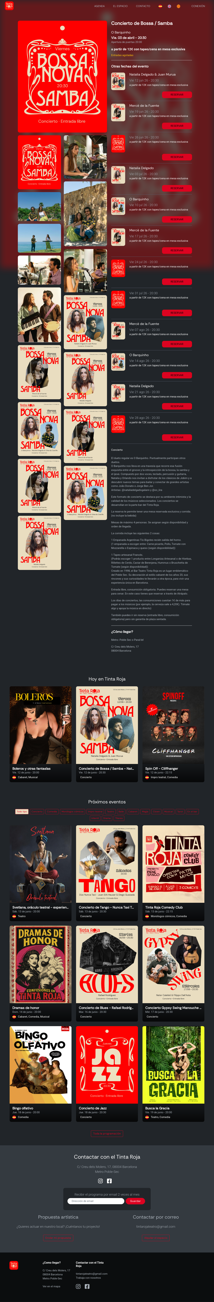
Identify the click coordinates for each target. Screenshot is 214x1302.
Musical (168, 811)
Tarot (180, 811)
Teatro (110, 811)
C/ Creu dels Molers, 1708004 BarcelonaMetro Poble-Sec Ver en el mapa (56, 1278)
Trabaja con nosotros (88, 1277)
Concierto (36, 811)
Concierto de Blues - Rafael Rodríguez (107, 1008)
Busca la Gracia (157, 1108)
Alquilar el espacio (155, 1238)
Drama (107, 818)
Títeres (119, 818)
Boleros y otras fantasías (31, 769)
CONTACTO (143, 6)
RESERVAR (177, 94)
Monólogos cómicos (73, 811)
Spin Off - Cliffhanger (161, 769)
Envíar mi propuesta (58, 1238)
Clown (156, 811)
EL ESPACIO (120, 6)
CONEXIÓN (198, 6)
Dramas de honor (25, 1008)
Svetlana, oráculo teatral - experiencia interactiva (40, 908)
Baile (121, 811)
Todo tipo (22, 811)
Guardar (135, 1201)
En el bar (192, 811)
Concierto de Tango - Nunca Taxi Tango (107, 908)
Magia (145, 811)
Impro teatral (95, 811)
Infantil (95, 818)
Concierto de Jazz (93, 1108)
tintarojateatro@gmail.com (92, 1273)
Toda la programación (107, 1133)
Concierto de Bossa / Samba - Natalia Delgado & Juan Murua (107, 769)
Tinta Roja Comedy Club (164, 908)
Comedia (52, 811)
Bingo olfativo (22, 1108)
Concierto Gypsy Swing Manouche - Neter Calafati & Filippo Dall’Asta (173, 1008)
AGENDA (99, 6)
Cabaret (132, 811)
